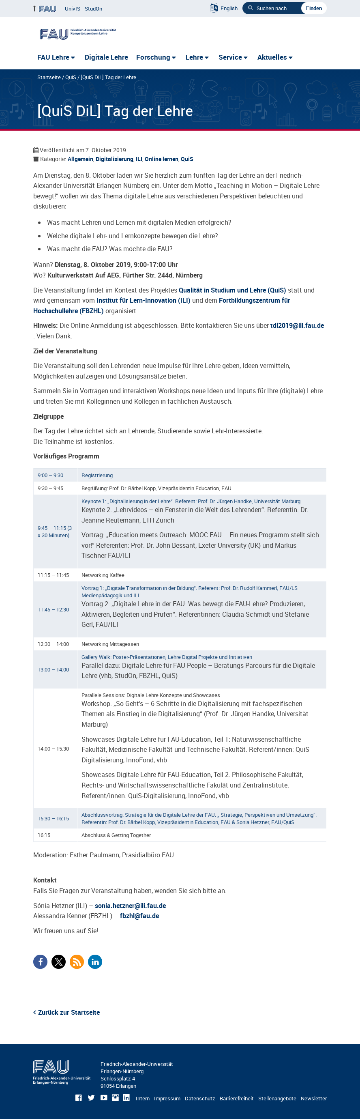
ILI (139, 159)
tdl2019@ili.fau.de (297, 325)
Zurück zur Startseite (69, 1012)
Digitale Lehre (106, 57)
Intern (143, 1098)
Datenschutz (200, 1098)
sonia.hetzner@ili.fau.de (130, 905)
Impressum (167, 1098)
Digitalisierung (114, 159)
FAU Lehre (53, 57)
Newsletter (314, 1098)
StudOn (93, 8)
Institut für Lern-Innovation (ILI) (143, 300)
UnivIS (72, 8)
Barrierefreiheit (237, 1098)
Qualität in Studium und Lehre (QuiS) (232, 290)
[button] (40, 962)
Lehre (194, 57)
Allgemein (80, 159)
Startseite (49, 77)
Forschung (153, 57)
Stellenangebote (277, 1098)
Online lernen (161, 159)
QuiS (70, 77)
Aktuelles (272, 57)
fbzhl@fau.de (139, 915)
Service (230, 57)
